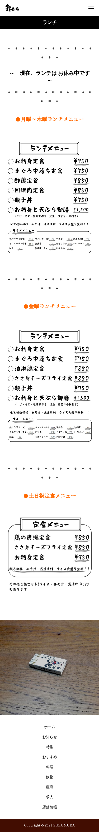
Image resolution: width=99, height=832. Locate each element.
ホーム (49, 727)
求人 (49, 797)
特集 (49, 747)
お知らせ (49, 737)
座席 (49, 787)
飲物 (49, 777)
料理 (49, 767)
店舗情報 (49, 807)
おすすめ (49, 757)
